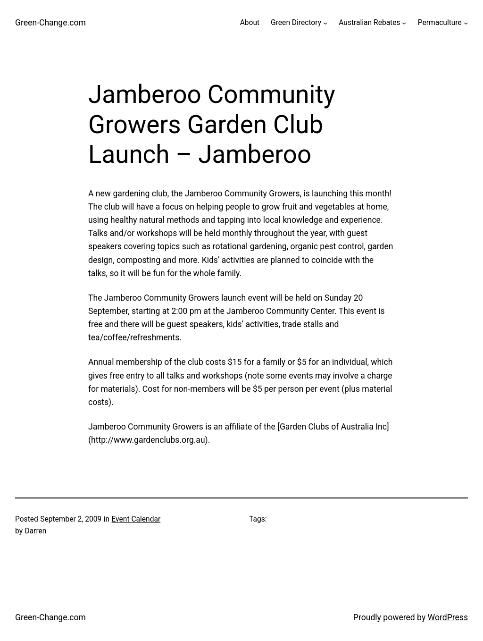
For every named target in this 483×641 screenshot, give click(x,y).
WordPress (448, 617)
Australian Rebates (369, 22)
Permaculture (440, 22)
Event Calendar (135, 519)
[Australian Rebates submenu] (404, 23)
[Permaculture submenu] (466, 23)
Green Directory (296, 22)
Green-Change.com (50, 22)
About (249, 22)
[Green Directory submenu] (325, 23)
